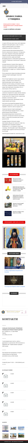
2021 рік (12, 392)
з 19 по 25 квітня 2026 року (12, 29)
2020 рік (12, 402)
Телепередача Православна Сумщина (15, 286)
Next (26, 170)
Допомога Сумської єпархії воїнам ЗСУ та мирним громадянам (18, 204)
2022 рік (12, 383)
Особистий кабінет (17, 1)
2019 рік (12, 411)
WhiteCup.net (21, 362)
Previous (2, 170)
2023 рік (12, 373)
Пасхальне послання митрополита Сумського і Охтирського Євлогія (18, 180)
